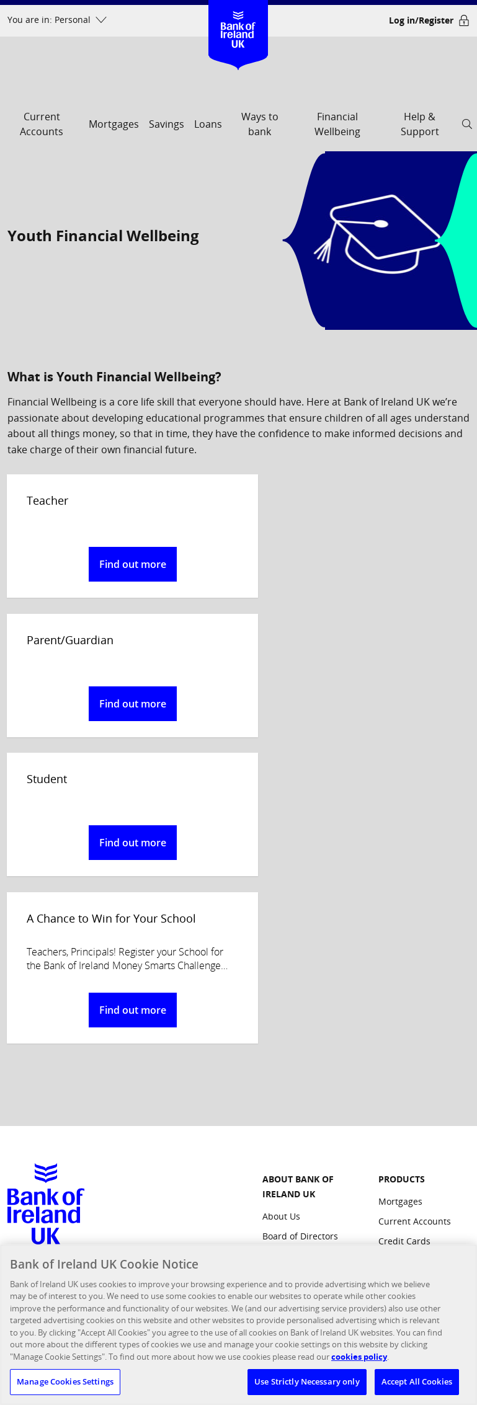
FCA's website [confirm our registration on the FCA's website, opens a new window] (166, 1160)
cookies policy (359, 1356)
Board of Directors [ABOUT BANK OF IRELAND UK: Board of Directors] (300, 971)
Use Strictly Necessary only (307, 1381)
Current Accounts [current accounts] (41, 124)
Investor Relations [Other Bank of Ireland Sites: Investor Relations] (415, 1242)
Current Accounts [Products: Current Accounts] (414, 956)
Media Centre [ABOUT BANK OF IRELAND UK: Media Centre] (290, 1051)
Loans (208, 124)
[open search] (467, 128)
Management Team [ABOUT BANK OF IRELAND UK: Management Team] (302, 991)
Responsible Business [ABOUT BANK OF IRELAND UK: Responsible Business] (307, 1031)
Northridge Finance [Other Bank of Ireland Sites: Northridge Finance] (418, 1222)
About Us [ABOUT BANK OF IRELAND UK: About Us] (281, 951)
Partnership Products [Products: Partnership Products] (422, 1105)
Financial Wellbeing (337, 124)
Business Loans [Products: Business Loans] (410, 1051)
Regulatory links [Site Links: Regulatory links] (295, 1192)
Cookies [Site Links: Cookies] (278, 1172)
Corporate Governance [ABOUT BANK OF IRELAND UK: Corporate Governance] (309, 1011)
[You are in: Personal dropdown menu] (57, 20)
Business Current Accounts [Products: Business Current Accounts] (414, 1023)
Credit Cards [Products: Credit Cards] (404, 976)
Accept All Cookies (416, 1381)
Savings (166, 124)
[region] (238, 1324)
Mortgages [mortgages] (114, 124)
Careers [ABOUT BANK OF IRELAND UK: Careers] (278, 1070)
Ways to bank (260, 124)
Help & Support (420, 124)
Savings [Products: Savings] (394, 996)
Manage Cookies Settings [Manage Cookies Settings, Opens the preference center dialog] (65, 1381)
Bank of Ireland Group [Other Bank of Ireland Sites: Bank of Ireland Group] (410, 1194)
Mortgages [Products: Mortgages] (400, 936)
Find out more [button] (119, 564)
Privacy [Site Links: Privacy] (277, 1212)
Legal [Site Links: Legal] (273, 1232)
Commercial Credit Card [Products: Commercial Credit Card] (417, 1078)
